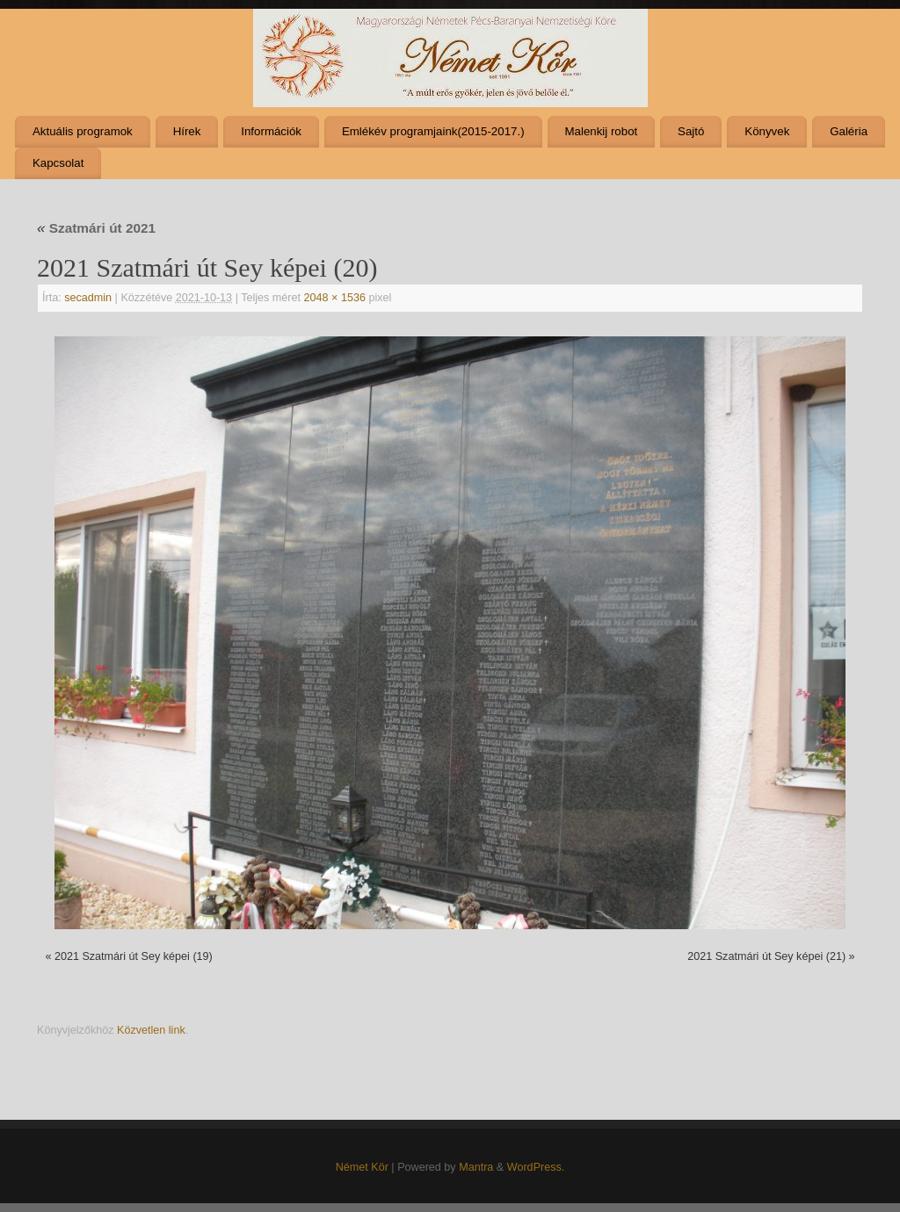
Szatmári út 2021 (96, 227)
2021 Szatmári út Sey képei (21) (766, 956)
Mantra (476, 1167)
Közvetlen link (151, 1030)
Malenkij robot (600, 131)
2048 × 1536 (335, 298)
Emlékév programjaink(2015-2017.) (433, 131)
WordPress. (536, 1167)
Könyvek (766, 131)
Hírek (187, 131)
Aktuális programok (83, 131)
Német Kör (362, 1167)
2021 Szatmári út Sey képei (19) (133, 956)
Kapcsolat (58, 163)
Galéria (848, 131)
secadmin (88, 298)
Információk (271, 131)
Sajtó (691, 131)
